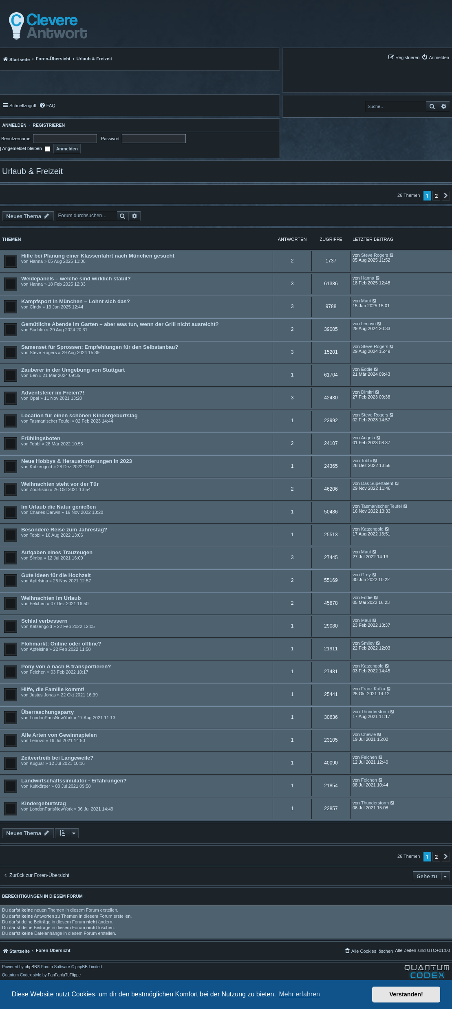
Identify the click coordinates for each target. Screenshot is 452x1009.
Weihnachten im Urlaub (51, 598)
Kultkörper (40, 786)
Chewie (368, 734)
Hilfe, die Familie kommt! (52, 689)
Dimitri (367, 392)
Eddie (367, 369)
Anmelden (13, 125)
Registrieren (49, 125)
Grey (366, 574)
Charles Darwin (45, 512)
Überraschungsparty (47, 712)
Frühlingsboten (40, 438)
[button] (446, 195)
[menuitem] (435, 57)
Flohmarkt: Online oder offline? (61, 644)
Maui (366, 300)
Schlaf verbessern (44, 621)
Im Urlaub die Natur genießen (58, 507)
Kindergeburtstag (43, 803)
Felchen (38, 603)
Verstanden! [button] (406, 994)
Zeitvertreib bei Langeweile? (57, 758)
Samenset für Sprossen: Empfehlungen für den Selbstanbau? (99, 347)
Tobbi (35, 443)
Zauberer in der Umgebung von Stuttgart (73, 370)
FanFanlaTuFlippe (64, 975)
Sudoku (37, 329)
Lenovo (368, 323)
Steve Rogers (374, 255)
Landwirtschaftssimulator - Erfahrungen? (74, 781)
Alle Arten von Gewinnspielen (59, 735)
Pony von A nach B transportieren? (66, 666)
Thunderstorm (375, 711)
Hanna (36, 261)
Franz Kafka (373, 688)
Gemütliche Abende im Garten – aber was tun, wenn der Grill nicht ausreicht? (120, 324)
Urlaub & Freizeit (32, 171)
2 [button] (436, 195)
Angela (368, 437)
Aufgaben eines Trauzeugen (57, 552)
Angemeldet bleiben (26, 148)
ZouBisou (39, 489)
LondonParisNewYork (51, 717)
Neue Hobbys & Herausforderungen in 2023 (76, 461)
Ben (34, 375)
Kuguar (37, 763)
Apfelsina (39, 580)
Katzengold (41, 466)
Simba (36, 557)
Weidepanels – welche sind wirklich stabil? (76, 278)
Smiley (368, 643)
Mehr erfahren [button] (299, 994)
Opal (34, 398)
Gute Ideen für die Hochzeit (56, 575)
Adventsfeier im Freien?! (52, 393)
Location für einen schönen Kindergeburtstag (79, 415)
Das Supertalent (377, 483)
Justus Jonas (43, 694)
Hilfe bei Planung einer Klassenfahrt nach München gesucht (97, 256)
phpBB (31, 967)
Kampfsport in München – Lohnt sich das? (75, 301)
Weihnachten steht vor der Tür (60, 484)
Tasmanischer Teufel (50, 421)
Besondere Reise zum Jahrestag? (64, 530)
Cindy (35, 306)
